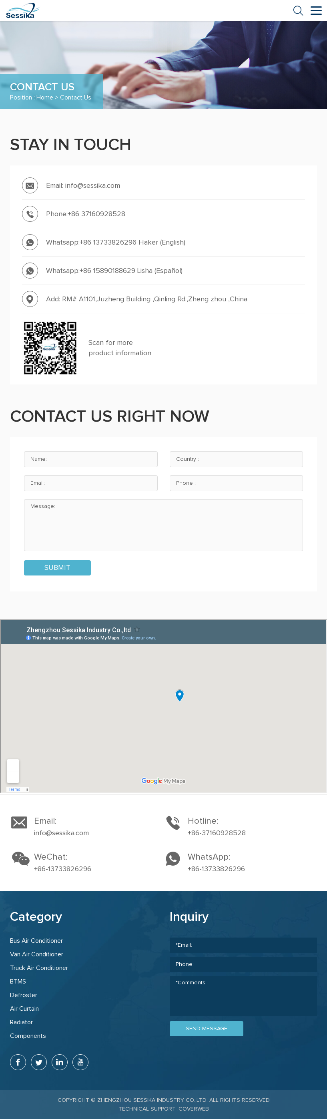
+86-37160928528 (217, 833)
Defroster (23, 995)
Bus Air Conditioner (36, 941)
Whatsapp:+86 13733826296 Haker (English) (115, 242)
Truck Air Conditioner (39, 968)
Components (28, 1036)
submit (57, 567)
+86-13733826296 (62, 869)
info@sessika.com (61, 833)
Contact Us (75, 97)
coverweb (194, 1109)
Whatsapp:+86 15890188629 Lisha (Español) (114, 271)
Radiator (21, 1022)
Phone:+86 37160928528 (85, 214)
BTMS (18, 981)
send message (206, 1028)
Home (44, 97)
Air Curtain (24, 1009)
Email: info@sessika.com (83, 185)
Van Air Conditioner (36, 954)
